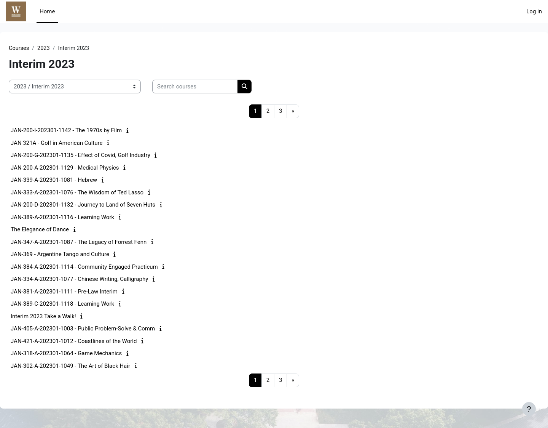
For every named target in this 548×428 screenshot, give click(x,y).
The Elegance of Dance (58, 230)
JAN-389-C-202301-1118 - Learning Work (80, 304)
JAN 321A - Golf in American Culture (75, 143)
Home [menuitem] (47, 11)
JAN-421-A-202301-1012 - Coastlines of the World (92, 341)
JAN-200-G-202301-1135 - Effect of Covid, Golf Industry (99, 155)
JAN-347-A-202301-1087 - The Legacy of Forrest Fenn (97, 242)
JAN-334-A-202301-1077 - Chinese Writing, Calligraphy (97, 279)
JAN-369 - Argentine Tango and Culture (78, 255)
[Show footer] (529, 409)
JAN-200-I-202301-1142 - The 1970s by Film (84, 131)
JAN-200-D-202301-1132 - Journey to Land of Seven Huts (101, 205)
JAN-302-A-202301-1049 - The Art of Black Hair (88, 366)
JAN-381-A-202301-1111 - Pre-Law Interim (82, 292)
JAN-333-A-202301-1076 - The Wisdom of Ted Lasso (95, 192)
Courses (37, 48)
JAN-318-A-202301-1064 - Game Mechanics (84, 354)
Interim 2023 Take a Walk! (61, 316)
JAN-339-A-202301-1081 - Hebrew (72, 180)
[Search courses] (213, 87)
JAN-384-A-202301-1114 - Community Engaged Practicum (102, 267)
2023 (62, 48)
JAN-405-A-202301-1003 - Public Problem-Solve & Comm (101, 329)
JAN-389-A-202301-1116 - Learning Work (80, 217)
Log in (534, 11)
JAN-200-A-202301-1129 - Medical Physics (83, 168)
